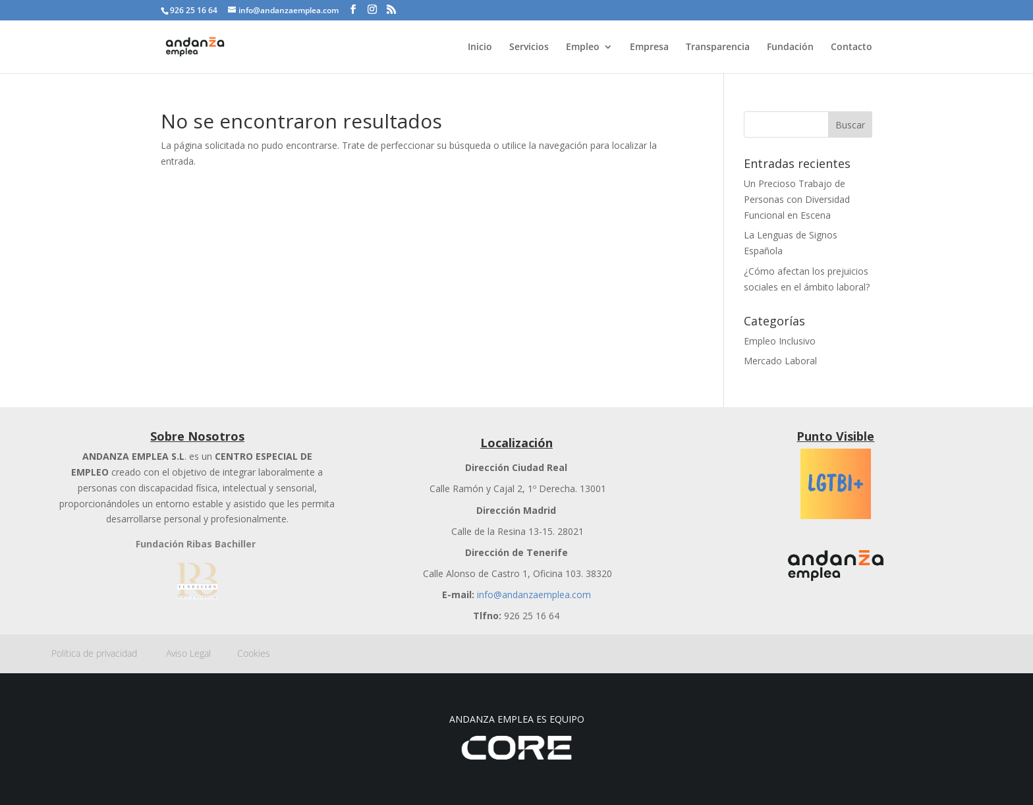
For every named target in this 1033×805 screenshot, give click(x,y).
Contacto (851, 47)
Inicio (480, 47)
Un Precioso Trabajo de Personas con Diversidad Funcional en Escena (797, 199)
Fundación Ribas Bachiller (196, 544)
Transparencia (718, 47)
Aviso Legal (201, 653)
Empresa (649, 47)
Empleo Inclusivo (780, 341)
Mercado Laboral (780, 360)
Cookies (253, 653)
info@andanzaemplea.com (534, 594)
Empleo (583, 47)
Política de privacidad (108, 653)
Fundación (790, 47)
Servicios (529, 47)
